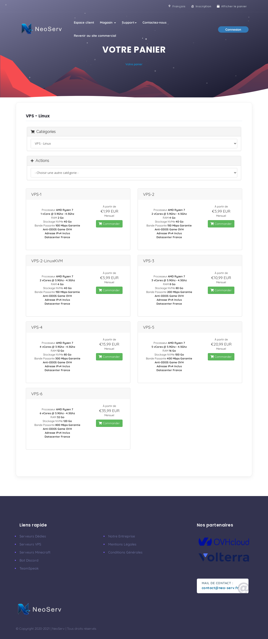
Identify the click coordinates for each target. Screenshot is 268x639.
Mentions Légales (122, 544)
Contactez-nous (154, 22)
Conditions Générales (125, 552)
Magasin (108, 22)
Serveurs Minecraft (34, 552)
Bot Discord (28, 560)
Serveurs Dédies (32, 536)
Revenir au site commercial (95, 36)
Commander (109, 224)
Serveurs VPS (30, 544)
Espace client (84, 22)
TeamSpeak (29, 568)
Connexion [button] (233, 29)
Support (129, 22)
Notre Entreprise (121, 536)
